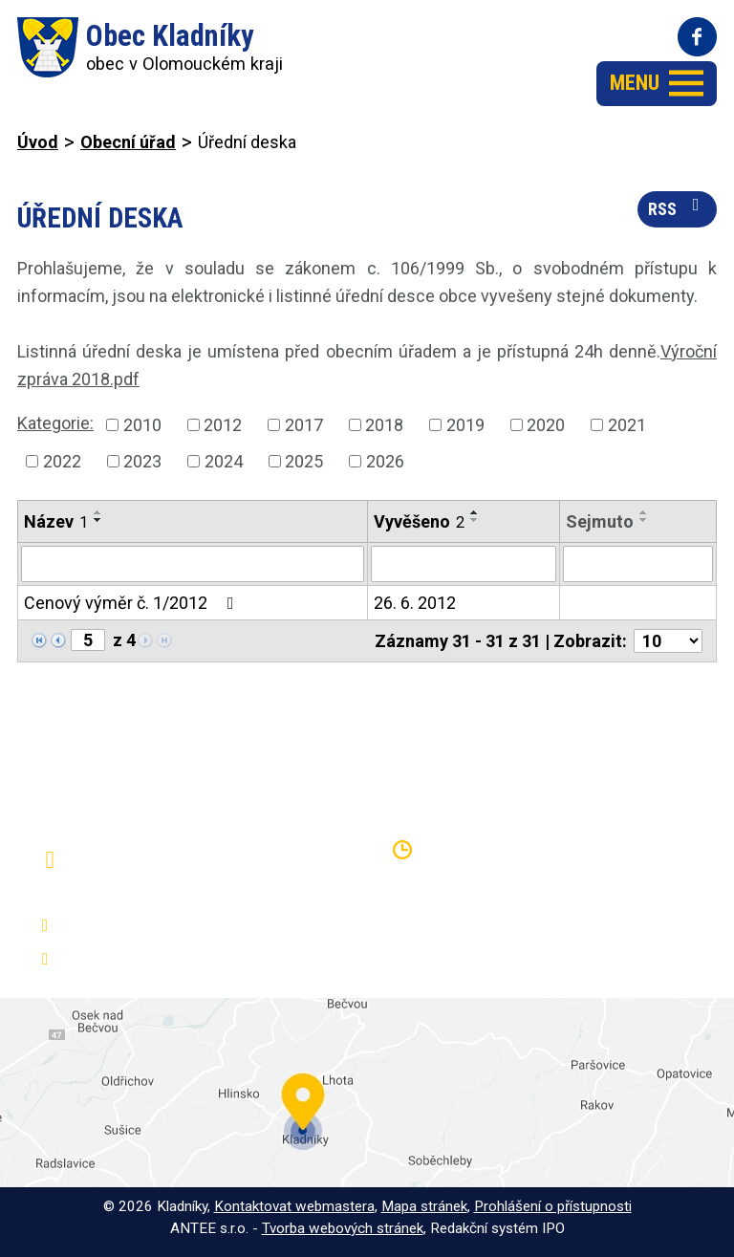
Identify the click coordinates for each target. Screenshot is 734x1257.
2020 (546, 425)
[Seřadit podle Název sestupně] (98, 520)
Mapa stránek (424, 1206)
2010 (142, 425)
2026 (385, 461)
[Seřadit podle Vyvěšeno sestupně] (475, 520)
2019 (465, 425)
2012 (223, 425)
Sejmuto (600, 521)
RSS (677, 207)
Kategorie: (55, 423)
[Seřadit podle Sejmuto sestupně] (644, 520)
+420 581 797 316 (130, 926)
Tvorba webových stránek (342, 1228)
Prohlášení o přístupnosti (553, 1206)
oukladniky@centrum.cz (148, 959)
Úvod (37, 142)
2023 (142, 461)
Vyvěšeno (419, 521)
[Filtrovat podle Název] (192, 564)
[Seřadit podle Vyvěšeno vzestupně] (475, 512)
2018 (384, 425)
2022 (62, 461)
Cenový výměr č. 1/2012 (133, 603)
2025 (304, 461)
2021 (627, 425)
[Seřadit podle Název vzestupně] (98, 512)
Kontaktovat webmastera (294, 1206)
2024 (224, 461)
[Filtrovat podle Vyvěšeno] (463, 564)
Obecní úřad (128, 142)
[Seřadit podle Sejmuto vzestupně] (644, 512)
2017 (304, 425)
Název (56, 521)
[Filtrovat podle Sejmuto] (638, 564)
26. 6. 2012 (415, 603)
